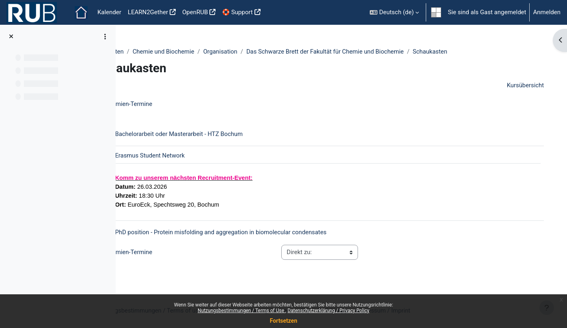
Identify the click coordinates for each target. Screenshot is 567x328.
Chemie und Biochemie (200, 51)
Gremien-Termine (162, 104)
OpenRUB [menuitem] (195, 12)
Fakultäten (146, 51)
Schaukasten (469, 51)
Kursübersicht (519, 85)
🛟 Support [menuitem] (237, 12)
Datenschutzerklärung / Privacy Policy (328, 310)
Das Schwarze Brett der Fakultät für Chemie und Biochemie (363, 51)
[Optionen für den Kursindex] (105, 36)
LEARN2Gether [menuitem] (148, 12)
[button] (394, 12)
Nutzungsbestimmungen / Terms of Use (241, 310)
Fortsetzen (284, 320)
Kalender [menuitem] (109, 12)
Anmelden (547, 12)
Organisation (257, 51)
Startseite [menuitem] (81, 12)
